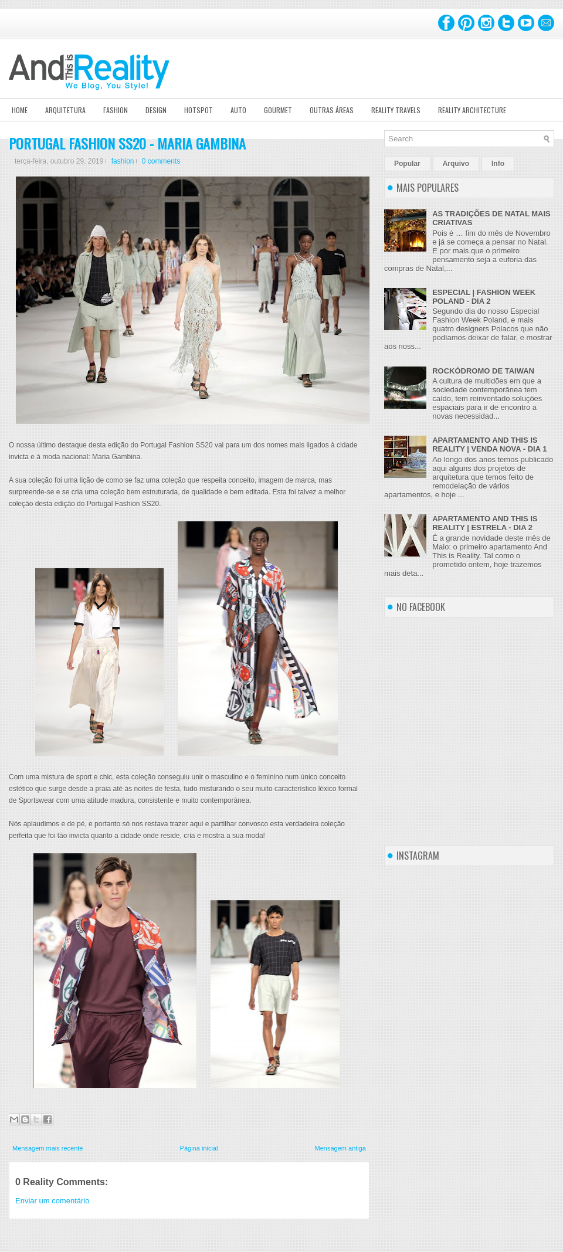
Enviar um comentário (52, 1200)
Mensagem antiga (340, 1148)
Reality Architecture (472, 110)
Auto (238, 110)
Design (156, 110)
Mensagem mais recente (47, 1148)
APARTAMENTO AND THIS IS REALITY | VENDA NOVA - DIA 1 (489, 444)
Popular (407, 164)
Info (497, 164)
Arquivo (456, 164)
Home (20, 110)
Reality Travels (395, 110)
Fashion (115, 110)
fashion (122, 161)
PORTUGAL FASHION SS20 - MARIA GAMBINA (127, 143)
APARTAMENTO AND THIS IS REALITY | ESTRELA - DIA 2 (484, 523)
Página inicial (199, 1148)
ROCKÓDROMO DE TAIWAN (483, 371)
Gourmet (278, 110)
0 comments (161, 161)
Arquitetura (65, 110)
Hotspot (198, 110)
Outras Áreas (332, 110)
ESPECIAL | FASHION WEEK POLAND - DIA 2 (483, 297)
